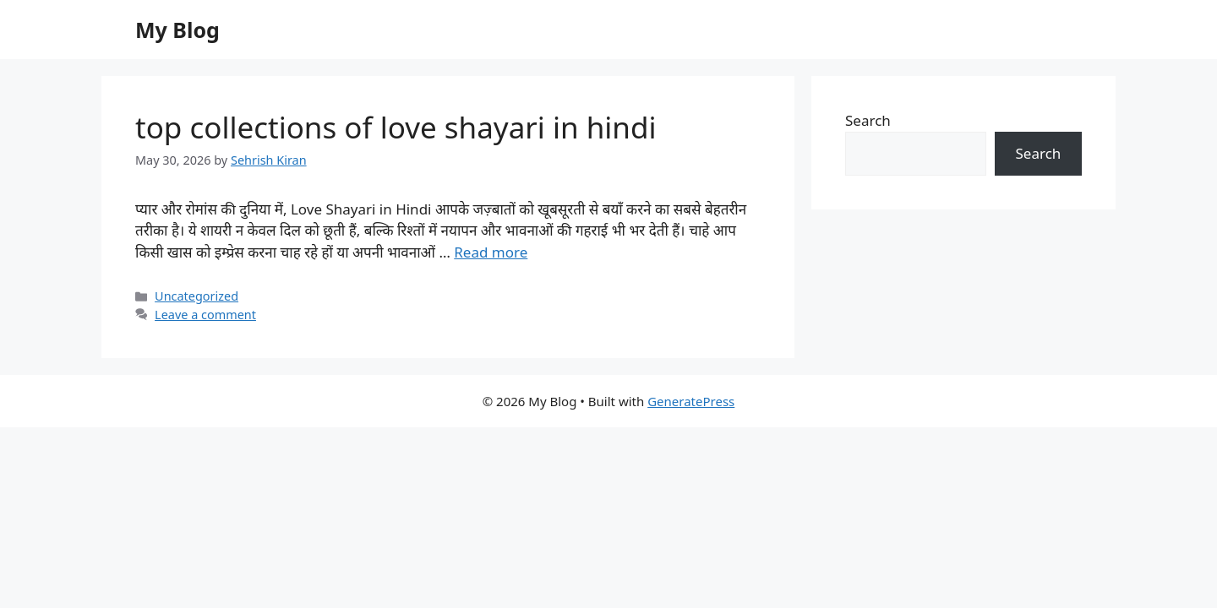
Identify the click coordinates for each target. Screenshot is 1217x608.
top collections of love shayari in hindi (396, 127)
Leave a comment (205, 315)
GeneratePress (690, 401)
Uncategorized (196, 296)
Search (868, 120)
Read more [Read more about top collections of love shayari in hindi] (490, 252)
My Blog (177, 29)
